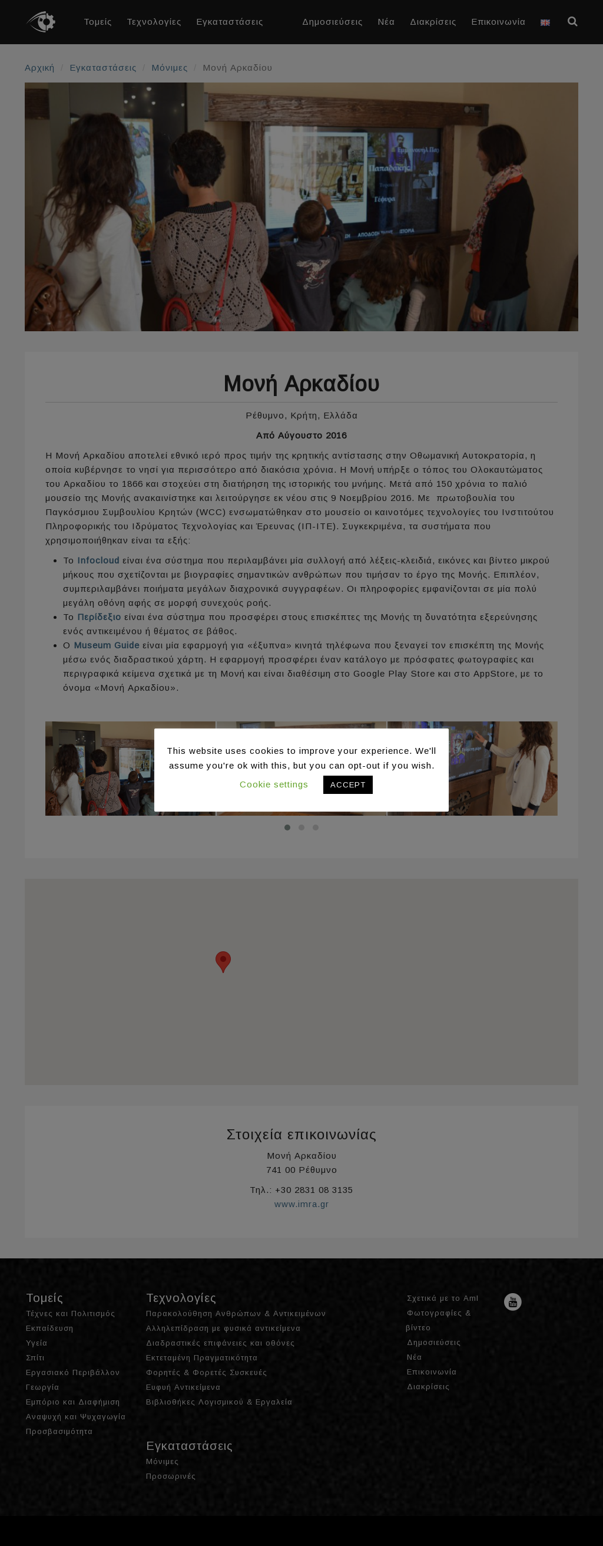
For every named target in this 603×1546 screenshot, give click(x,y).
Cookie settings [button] (274, 784)
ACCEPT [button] (348, 784)
